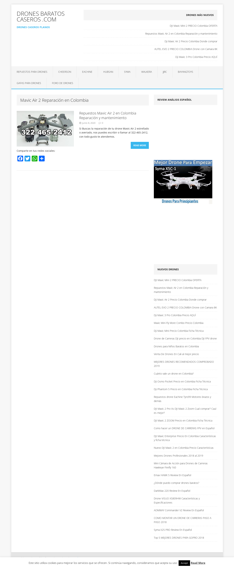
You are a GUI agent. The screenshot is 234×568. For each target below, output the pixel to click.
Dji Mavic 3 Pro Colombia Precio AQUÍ (196, 57)
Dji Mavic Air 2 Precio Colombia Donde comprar (191, 41)
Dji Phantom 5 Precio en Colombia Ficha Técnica (181, 389)
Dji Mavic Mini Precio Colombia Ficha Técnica (179, 330)
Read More (139, 145)
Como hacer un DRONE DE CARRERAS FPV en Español (184, 428)
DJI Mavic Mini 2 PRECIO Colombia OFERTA (193, 25)
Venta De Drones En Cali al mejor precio (176, 354)
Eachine (87, 71)
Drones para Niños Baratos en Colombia (176, 346)
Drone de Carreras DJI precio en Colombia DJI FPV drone (185, 338)
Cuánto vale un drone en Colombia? (174, 373)
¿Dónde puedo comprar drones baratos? (176, 483)
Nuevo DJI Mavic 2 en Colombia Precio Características (184, 447)
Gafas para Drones (29, 83)
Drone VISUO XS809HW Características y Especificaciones (177, 500)
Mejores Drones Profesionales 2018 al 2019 (178, 455)
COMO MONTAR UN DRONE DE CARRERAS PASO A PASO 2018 (182, 520)
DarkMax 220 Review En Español (172, 490)
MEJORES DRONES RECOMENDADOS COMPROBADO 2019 (184, 363)
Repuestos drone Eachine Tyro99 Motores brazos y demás (182, 398)
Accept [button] (184, 563)
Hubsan (108, 71)
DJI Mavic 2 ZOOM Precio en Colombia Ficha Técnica (183, 420)
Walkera (146, 71)
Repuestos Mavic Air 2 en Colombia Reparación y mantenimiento (181, 33)
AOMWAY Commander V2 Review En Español (179, 510)
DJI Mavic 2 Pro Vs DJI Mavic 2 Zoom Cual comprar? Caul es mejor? (185, 410)
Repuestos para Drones (32, 71)
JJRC (165, 71)
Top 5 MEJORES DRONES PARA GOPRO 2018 (179, 537)
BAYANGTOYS (185, 71)
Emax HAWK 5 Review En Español (172, 475)
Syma (127, 71)
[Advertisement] (184, 134)
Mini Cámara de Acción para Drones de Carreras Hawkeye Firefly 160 (181, 465)
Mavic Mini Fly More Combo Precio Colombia (178, 323)
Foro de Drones (62, 83)
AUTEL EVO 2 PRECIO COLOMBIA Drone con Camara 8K (185, 49)
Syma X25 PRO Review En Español (173, 529)
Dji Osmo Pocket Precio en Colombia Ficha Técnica (182, 381)
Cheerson (64, 71)
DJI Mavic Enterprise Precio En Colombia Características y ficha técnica (185, 438)
